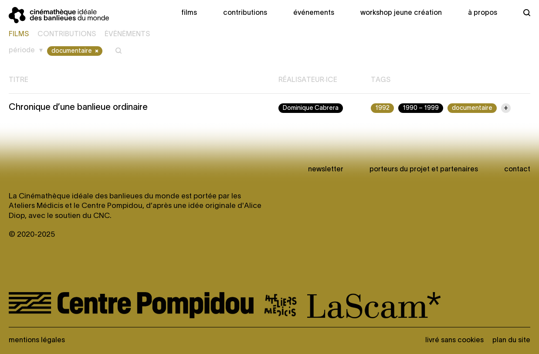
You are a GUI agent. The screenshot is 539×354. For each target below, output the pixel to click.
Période (22, 51)
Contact (517, 170)
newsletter (325, 170)
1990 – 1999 (421, 108)
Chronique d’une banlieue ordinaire (78, 108)
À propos (482, 13)
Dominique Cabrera (311, 108)
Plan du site (511, 340)
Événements (313, 13)
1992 (382, 108)
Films (189, 13)
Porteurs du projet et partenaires (424, 170)
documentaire (75, 51)
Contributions (245, 13)
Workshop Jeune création (401, 13)
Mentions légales (37, 340)
